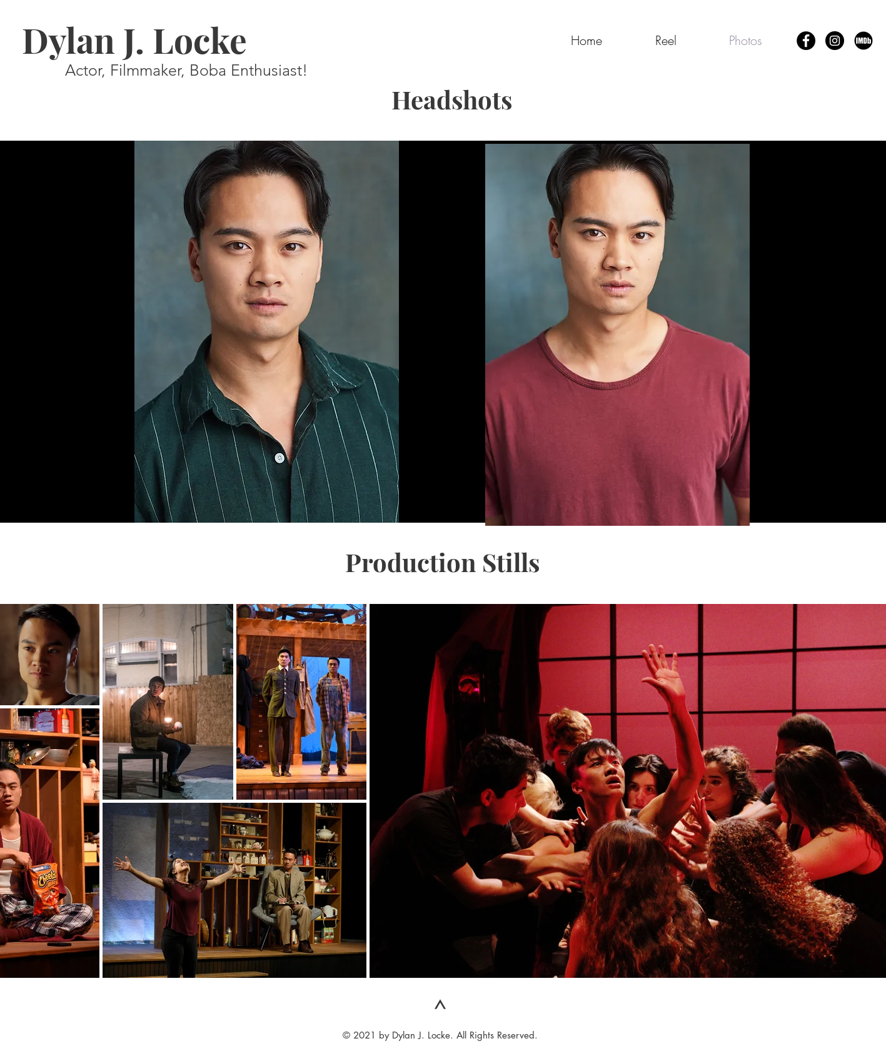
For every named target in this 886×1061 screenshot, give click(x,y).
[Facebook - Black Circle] (806, 40)
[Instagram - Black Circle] (834, 40)
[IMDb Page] (863, 40)
